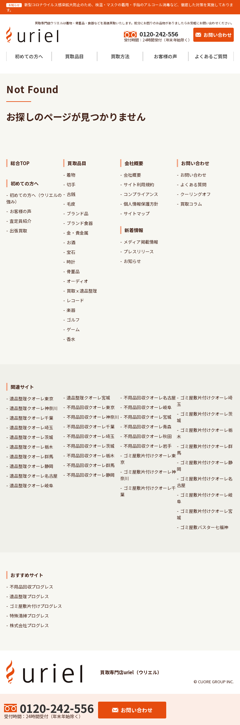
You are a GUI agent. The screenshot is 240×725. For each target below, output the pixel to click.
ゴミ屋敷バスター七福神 (204, 527)
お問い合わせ (193, 175)
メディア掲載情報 (141, 242)
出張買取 (18, 230)
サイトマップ (137, 213)
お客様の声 (20, 211)
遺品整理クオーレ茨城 (31, 437)
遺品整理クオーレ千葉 (31, 418)
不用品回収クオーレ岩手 (148, 446)
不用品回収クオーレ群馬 (91, 465)
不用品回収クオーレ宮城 (148, 417)
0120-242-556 (158, 34)
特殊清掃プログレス (29, 616)
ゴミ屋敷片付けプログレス (36, 606)
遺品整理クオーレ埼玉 (31, 427)
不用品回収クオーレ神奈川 (93, 417)
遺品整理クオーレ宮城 (88, 397)
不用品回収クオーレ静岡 (91, 475)
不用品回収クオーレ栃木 (91, 455)
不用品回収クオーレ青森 (148, 426)
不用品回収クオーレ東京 (91, 407)
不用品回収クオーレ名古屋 (150, 397)
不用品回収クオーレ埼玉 (91, 436)
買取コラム (191, 204)
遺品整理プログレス (29, 596)
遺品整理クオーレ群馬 (31, 456)
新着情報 (134, 230)
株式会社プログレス (29, 625)
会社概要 (132, 175)
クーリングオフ (195, 194)
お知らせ (132, 261)
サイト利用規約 (139, 184)
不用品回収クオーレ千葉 (91, 426)
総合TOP (20, 163)
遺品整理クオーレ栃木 (31, 447)
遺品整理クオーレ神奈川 (34, 408)
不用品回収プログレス (31, 587)
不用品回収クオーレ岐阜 (148, 407)
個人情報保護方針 (141, 204)
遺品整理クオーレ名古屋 (34, 476)
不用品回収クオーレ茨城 (91, 446)
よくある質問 (193, 184)
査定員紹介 (20, 221)
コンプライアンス (141, 194)
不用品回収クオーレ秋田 (148, 436)
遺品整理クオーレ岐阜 (31, 485)
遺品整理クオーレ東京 (31, 398)
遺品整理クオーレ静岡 (31, 466)
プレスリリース (139, 251)
